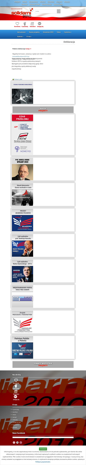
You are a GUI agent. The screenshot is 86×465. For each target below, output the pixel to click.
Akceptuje (43, 449)
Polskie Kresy (46, 4)
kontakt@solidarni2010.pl (20, 56)
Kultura (42, 2)
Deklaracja (69, 42)
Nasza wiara (58, 4)
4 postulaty (15, 409)
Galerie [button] (20, 37)
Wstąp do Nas (16, 422)
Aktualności (21, 32)
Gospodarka (33, 2)
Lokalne (24, 4)
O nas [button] (29, 37)
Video (59, 32)
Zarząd (14, 417)
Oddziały (15, 420)
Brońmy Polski (35, 4)
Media (24, 2)
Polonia (67, 2)
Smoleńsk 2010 (48, 32)
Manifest (15, 412)
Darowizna (15, 425)
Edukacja (51, 2)
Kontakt (14, 427)
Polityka (17, 2)
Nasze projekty (34, 32)
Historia (59, 2)
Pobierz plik (17, 79)
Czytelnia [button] (67, 32)
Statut (14, 414)
